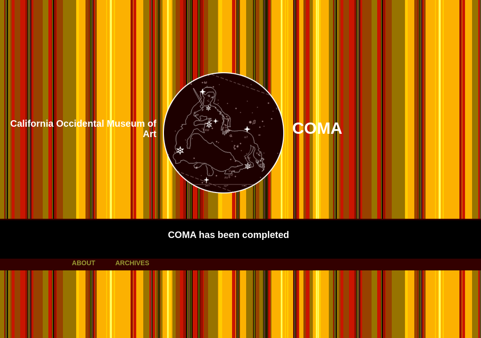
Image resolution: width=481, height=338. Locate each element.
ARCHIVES (132, 263)
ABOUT (83, 263)
